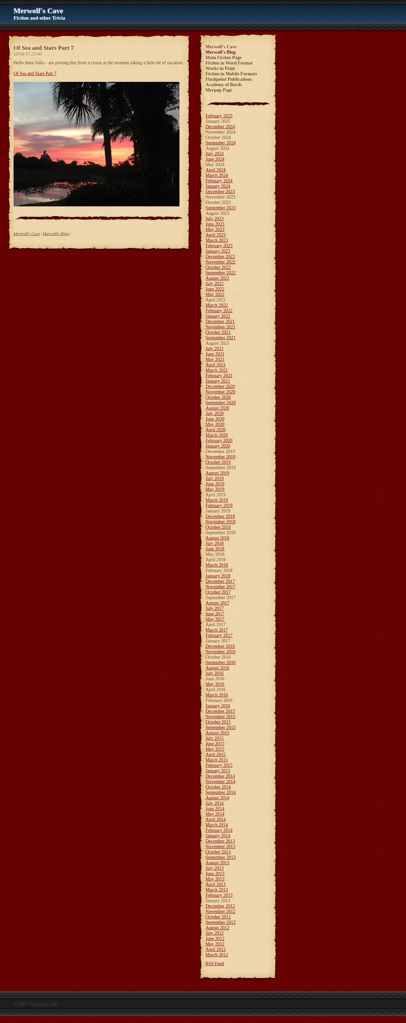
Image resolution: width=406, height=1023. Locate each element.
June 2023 (215, 224)
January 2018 (218, 575)
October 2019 (218, 462)
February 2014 (219, 830)
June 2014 (215, 808)
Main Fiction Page (223, 57)
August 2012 (217, 927)
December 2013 (220, 841)
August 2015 (217, 732)
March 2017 (217, 630)
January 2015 (218, 770)
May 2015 (215, 749)
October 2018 (218, 527)
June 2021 (215, 354)
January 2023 (218, 251)
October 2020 (218, 397)
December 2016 (220, 646)
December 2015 (220, 711)
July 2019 (214, 478)
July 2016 (214, 673)
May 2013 (215, 879)
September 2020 (221, 402)
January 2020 (218, 446)
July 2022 (214, 283)
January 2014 (218, 835)
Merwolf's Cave (27, 233)
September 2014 (221, 792)
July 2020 (214, 413)
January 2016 (218, 705)
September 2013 (221, 857)
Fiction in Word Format (229, 63)
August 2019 (217, 473)
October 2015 (218, 722)
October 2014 (218, 787)
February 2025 (219, 115)
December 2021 (220, 321)
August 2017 (217, 603)
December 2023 (220, 191)
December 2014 (220, 776)
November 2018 (220, 521)
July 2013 (214, 868)
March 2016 (217, 695)
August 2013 (217, 862)
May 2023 (215, 229)
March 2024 (217, 175)
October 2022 (218, 267)
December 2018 (220, 516)
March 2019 (217, 500)
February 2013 (219, 895)
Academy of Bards (224, 84)
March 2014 (217, 824)
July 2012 (214, 933)
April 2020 (216, 429)
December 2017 (220, 581)
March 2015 (217, 760)
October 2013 (218, 852)
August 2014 (217, 797)
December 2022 (220, 256)
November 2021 (220, 326)
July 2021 (214, 348)
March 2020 (217, 435)
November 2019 (220, 456)
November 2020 (220, 391)
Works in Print (220, 68)
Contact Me (46, 1003)
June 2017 (215, 613)
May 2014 (215, 814)
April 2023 (216, 234)
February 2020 (219, 440)
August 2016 (217, 667)
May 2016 (215, 684)
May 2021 (215, 359)
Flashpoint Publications (229, 79)
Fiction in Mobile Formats (231, 73)
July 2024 (214, 153)
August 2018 (217, 538)
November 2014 (220, 781)
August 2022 (217, 278)
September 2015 (221, 727)
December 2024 (220, 126)
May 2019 (215, 489)
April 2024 (216, 170)
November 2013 (220, 846)
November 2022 (220, 262)
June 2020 (215, 419)
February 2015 (219, 765)
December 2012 (220, 906)
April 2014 (216, 819)
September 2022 (221, 272)
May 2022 (215, 294)
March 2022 (217, 305)
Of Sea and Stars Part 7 (35, 73)
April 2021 (216, 364)
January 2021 (218, 381)
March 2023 (217, 240)
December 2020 (220, 386)
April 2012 (216, 949)
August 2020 (217, 408)
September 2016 (221, 662)
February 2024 (219, 180)
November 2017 (220, 586)
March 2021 (217, 370)
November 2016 (220, 651)
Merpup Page (219, 90)
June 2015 (215, 743)
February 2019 (219, 505)
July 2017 (214, 608)
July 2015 (214, 738)
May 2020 (215, 424)
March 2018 (217, 565)
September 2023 (221, 207)
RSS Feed (215, 963)
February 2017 (219, 635)
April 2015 (216, 754)
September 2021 (221, 337)
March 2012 (217, 954)
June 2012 (215, 938)
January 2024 (218, 186)
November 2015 (220, 716)
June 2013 (215, 873)
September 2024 (221, 142)
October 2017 (218, 592)
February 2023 (219, 245)
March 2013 (217, 889)
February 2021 (219, 375)
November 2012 (220, 911)
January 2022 (218, 316)
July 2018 (214, 543)
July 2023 (214, 218)
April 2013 (216, 884)
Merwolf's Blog (56, 233)
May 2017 (215, 619)
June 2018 (215, 548)
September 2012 (221, 922)
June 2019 (215, 483)
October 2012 (218, 916)
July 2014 (214, 803)
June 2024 (215, 159)
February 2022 (219, 310)
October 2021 (218, 332)
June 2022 (215, 289)
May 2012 (215, 944)
